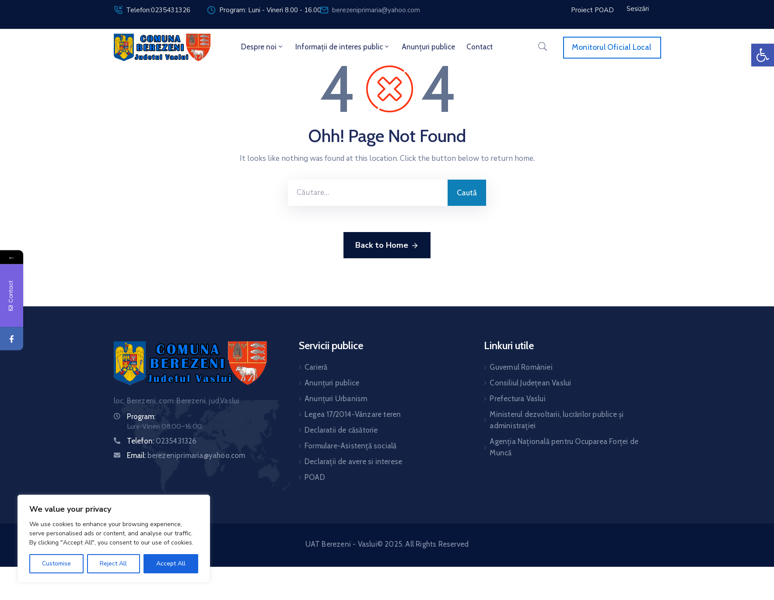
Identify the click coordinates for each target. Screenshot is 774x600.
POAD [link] (315, 477)
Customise (56, 563)
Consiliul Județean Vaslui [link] (530, 382)
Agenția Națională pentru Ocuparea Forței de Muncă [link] (564, 447)
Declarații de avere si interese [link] (353, 461)
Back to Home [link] (387, 245)
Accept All (171, 563)
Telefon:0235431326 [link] (158, 10)
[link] (762, 55)
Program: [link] (141, 416)
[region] (114, 539)
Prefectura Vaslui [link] (517, 398)
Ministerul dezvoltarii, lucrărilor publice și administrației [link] (556, 420)
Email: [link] (186, 455)
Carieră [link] (316, 367)
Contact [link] (479, 46)
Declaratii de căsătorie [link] (341, 430)
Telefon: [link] (162, 441)
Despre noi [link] (262, 46)
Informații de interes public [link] (342, 46)
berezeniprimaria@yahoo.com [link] (376, 10)
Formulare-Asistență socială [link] (350, 445)
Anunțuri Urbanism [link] (336, 398)
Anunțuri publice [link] (428, 46)
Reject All (113, 563)
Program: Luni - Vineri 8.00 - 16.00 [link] (270, 10)
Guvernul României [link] (521, 367)
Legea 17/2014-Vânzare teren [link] (353, 414)
